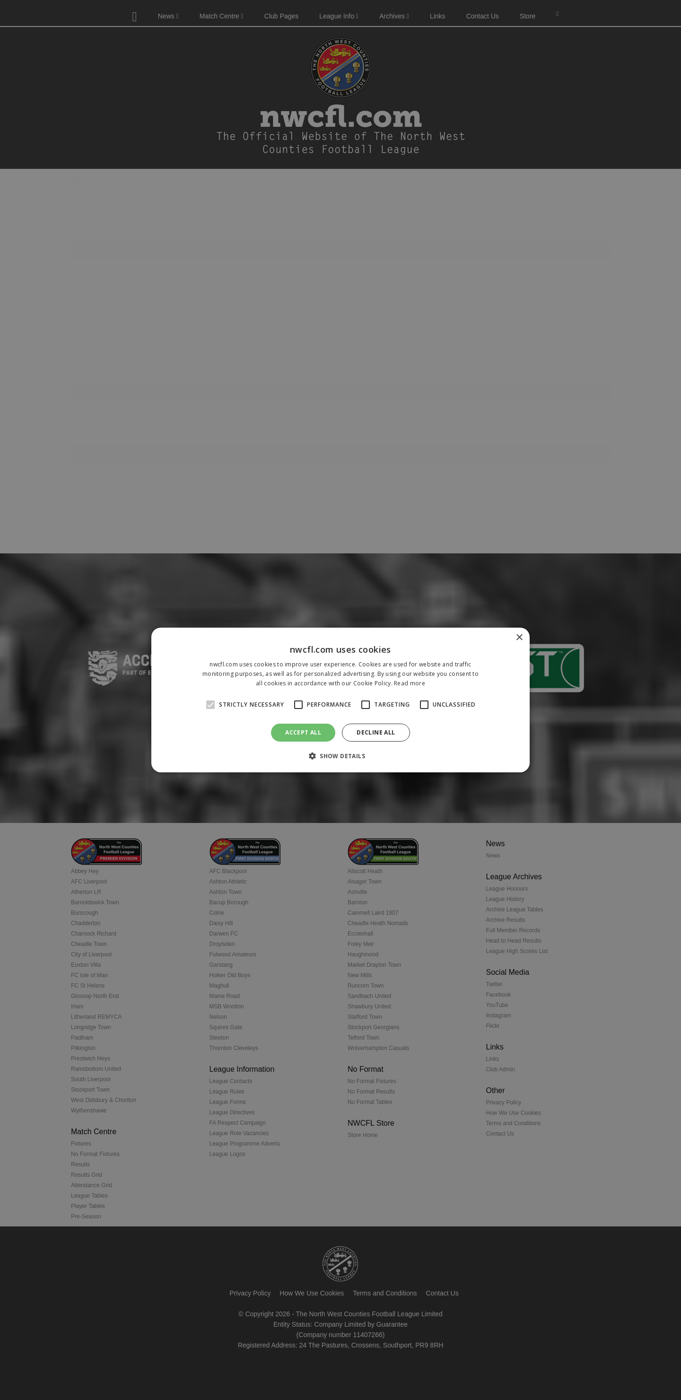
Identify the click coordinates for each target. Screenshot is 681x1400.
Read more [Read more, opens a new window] (409, 683)
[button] (340, 756)
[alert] (340, 700)
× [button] (519, 637)
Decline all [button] (376, 732)
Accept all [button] (303, 732)
